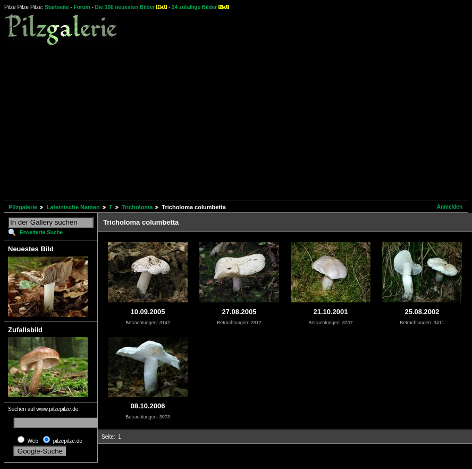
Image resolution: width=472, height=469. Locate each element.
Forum (82, 7)
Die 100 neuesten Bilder (125, 7)
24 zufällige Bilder (194, 7)
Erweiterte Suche (41, 232)
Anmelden (449, 207)
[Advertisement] (176, 121)
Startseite (57, 7)
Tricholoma (137, 207)
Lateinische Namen (72, 207)
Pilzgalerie (23, 207)
